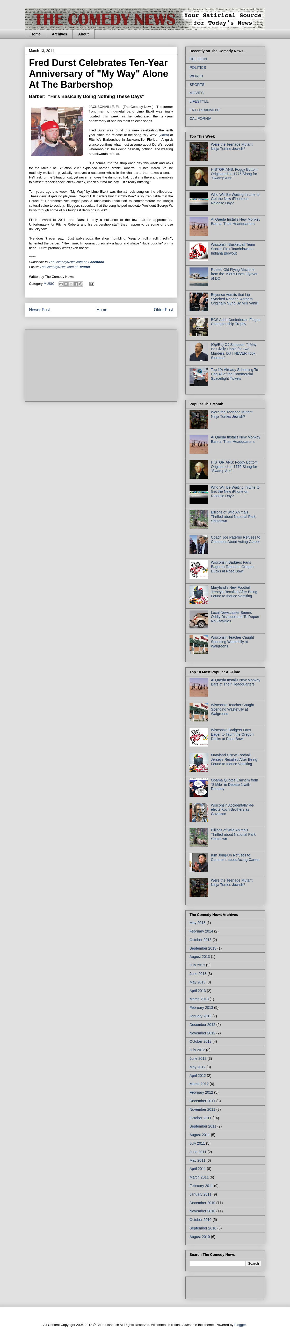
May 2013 (197, 982)
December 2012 (202, 1025)
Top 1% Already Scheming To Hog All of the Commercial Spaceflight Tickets (234, 374)
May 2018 (197, 923)
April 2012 (198, 1075)
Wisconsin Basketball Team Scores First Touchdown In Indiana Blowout (233, 248)
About (83, 34)
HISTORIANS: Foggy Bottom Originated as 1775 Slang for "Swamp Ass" (234, 173)
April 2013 (198, 991)
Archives (59, 34)
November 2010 (202, 1211)
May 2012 (197, 1067)
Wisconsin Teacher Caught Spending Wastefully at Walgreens (232, 641)
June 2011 (198, 1152)
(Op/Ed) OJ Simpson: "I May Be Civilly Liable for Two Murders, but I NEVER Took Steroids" (234, 351)
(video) (164, 135)
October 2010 (201, 1220)
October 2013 (201, 940)
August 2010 (200, 1237)
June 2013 (198, 974)
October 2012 (201, 1041)
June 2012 (198, 1058)
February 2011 (201, 1186)
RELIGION (198, 59)
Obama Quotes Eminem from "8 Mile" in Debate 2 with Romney (234, 784)
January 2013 (201, 1016)
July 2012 (197, 1050)
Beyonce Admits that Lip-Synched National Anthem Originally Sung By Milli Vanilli (234, 299)
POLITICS (198, 67)
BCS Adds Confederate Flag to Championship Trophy (235, 322)
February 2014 (201, 931)
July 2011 (197, 1143)
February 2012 (201, 1092)
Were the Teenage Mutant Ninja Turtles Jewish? (232, 146)
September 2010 (203, 1228)
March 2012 (199, 1084)
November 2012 (202, 1033)
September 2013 (203, 948)
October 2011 (201, 1118)
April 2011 (198, 1169)
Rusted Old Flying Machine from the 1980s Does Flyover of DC (234, 273)
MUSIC (49, 284)
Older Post (163, 310)
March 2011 (199, 1177)
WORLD (196, 76)
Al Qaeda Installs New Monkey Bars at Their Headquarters (235, 221)
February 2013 (201, 1007)
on (76, 262)
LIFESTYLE (199, 101)
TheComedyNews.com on (65, 267)
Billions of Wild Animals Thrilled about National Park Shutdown (233, 516)
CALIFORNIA (200, 118)
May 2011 (197, 1160)
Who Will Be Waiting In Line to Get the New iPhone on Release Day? (235, 198)
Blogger (240, 1325)
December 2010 (202, 1203)
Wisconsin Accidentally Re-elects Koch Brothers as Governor (233, 809)
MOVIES (197, 93)
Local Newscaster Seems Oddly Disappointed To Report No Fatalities (235, 616)
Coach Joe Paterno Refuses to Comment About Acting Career (235, 539)
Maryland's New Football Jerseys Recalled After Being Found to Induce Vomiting (234, 591)
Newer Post (39, 310)
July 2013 (197, 965)
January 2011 (201, 1194)
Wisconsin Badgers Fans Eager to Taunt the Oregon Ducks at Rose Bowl (232, 566)
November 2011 (202, 1109)
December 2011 (202, 1101)
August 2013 (200, 956)
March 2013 (199, 999)
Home (36, 34)
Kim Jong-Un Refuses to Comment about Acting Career (235, 857)
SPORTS (197, 85)
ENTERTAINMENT (205, 110)
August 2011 (200, 1135)
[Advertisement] (68, 364)
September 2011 (203, 1126)
